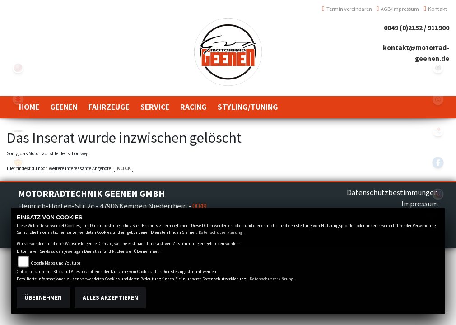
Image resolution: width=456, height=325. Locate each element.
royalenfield (18, 162)
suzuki (18, 99)
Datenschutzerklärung (220, 232)
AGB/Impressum (398, 8)
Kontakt (435, 8)
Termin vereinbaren (347, 8)
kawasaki (18, 130)
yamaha (18, 67)
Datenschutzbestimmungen (392, 192)
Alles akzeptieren (110, 298)
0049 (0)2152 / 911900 (416, 27)
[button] (64, 107)
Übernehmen (43, 298)
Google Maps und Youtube (55, 263)
